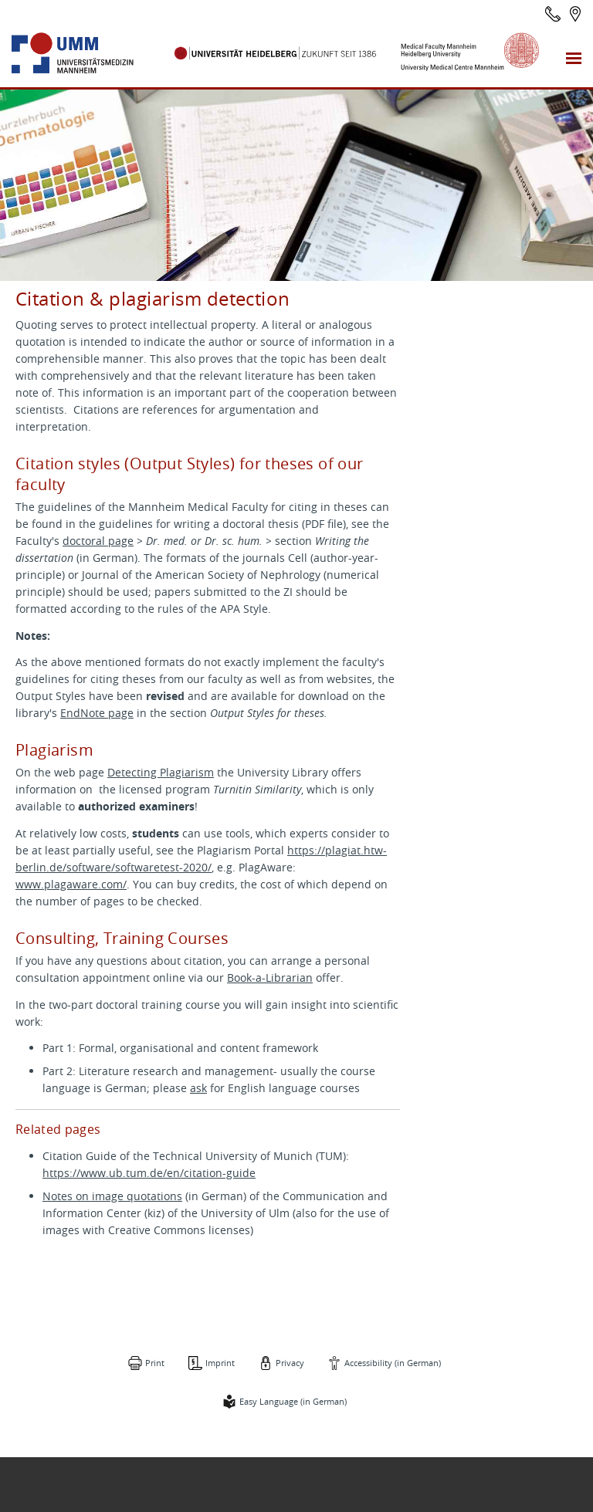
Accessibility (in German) (392, 1362)
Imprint (220, 1362)
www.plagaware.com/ (71, 884)
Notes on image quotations (112, 1196)
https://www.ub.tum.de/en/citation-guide (149, 1172)
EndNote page (97, 712)
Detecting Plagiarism (160, 772)
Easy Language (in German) (293, 1401)
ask (198, 1088)
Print (154, 1362)
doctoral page (98, 540)
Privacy (290, 1362)
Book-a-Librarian (270, 977)
